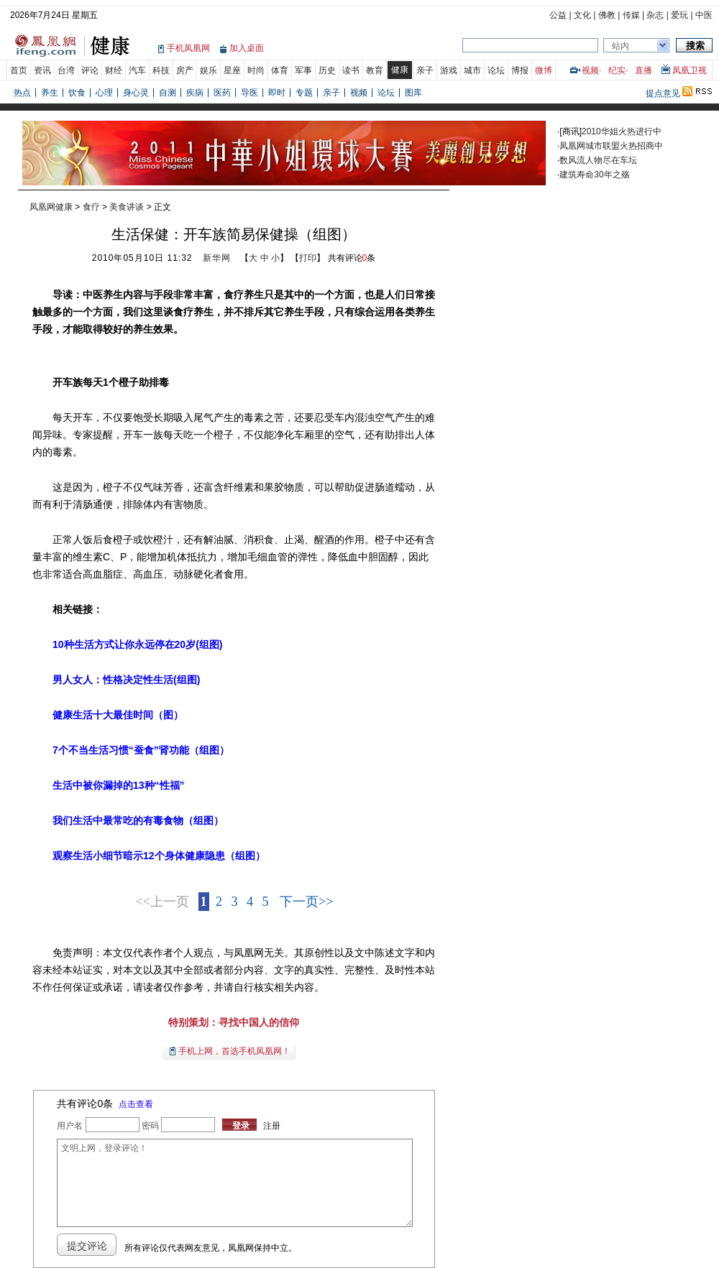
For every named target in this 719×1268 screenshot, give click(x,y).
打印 (307, 258)
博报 (519, 70)
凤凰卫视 (689, 70)
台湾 (66, 70)
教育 (374, 70)
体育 (279, 70)
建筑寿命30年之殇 (594, 175)
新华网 (217, 258)
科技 (161, 70)
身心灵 (136, 93)
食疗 (91, 207)
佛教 (606, 15)
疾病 (194, 93)
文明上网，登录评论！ (234, 1183)
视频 (590, 70)
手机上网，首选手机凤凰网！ (234, 1051)
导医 (249, 93)
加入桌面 (246, 48)
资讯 (42, 70)
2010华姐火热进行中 (621, 131)
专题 (304, 93)
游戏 (448, 70)
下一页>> (306, 901)
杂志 (655, 15)
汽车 (137, 70)
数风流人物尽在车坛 (598, 160)
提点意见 (663, 93)
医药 (222, 93)
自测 (167, 93)
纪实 (617, 70)
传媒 (631, 15)
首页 (18, 70)
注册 (271, 1126)
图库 (413, 93)
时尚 (256, 70)
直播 (643, 70)
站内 (620, 46)
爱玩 (679, 15)
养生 (49, 93)
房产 (184, 70)
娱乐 (208, 70)
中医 (704, 15)
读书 (351, 70)
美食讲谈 (126, 207)
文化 (582, 15)
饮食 (77, 93)
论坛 (496, 70)
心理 (104, 93)
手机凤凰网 (188, 48)
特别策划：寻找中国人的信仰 (233, 1022)
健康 (399, 70)
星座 (232, 70)
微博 (543, 70)
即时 (276, 93)
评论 (90, 70)
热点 (22, 93)
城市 (472, 70)
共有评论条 (352, 258)
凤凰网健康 (51, 207)
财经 (113, 70)
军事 (303, 70)
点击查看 (136, 1104)
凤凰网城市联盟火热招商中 (611, 146)
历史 (327, 70)
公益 (558, 15)
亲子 (425, 70)
